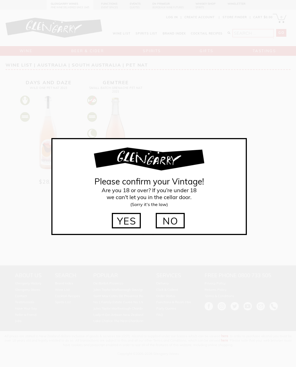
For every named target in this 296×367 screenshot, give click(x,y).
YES (127, 221)
